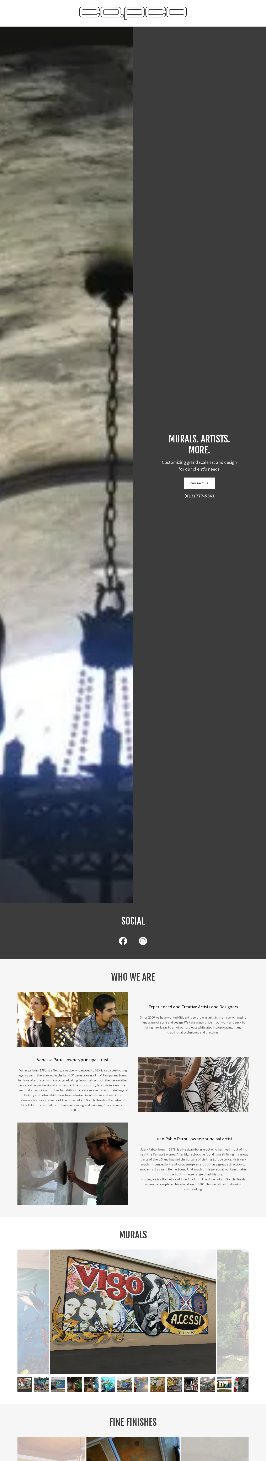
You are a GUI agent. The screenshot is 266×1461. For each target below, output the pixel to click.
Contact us (199, 483)
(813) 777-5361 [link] (199, 496)
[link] (133, 13)
